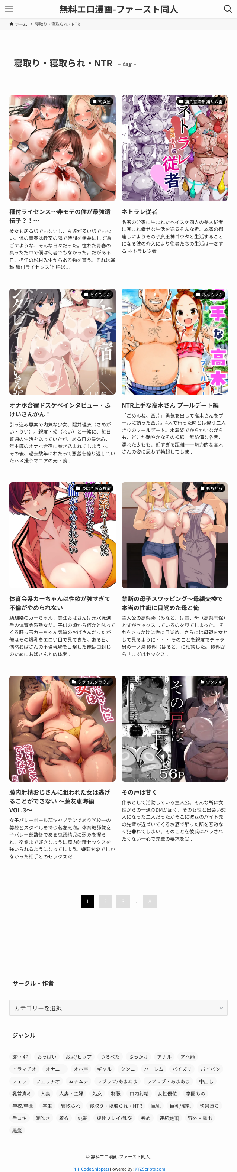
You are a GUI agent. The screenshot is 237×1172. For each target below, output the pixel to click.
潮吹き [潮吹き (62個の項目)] (43, 1117)
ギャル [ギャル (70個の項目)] (104, 1068)
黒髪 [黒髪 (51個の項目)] (17, 1130)
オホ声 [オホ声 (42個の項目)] (81, 1068)
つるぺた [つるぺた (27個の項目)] (110, 1056)
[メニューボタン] (9, 9)
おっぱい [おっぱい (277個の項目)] (47, 1056)
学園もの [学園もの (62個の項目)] (195, 1093)
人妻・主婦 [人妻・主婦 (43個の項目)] (71, 1093)
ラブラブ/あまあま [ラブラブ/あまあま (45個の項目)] (117, 1081)
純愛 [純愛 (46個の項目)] (82, 1117)
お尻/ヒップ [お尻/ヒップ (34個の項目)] (78, 1056)
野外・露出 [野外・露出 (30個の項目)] (200, 1117)
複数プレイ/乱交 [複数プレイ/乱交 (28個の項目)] (114, 1117)
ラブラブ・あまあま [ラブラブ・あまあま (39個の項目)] (168, 1081)
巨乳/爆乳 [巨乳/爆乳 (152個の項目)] (180, 1105)
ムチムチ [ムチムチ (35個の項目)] (78, 1081)
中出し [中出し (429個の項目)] (206, 1081)
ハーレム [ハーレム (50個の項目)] (153, 1068)
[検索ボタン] (228, 9)
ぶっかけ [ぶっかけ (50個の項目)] (138, 1056)
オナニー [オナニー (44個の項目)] (55, 1068)
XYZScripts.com (150, 1169)
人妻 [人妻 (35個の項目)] (45, 1093)
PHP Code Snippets (90, 1169)
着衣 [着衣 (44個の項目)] (64, 1117)
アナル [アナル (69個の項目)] (164, 1056)
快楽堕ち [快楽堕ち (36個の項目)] (209, 1105)
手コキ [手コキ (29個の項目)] (19, 1117)
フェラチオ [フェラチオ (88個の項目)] (48, 1081)
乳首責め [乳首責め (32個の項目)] (22, 1093)
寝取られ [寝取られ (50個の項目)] (70, 1105)
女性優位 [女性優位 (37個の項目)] (167, 1093)
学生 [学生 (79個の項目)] (47, 1105)
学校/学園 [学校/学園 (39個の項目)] (22, 1105)
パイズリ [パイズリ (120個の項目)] (182, 1068)
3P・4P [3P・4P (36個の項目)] (20, 1056)
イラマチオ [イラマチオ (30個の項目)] (24, 1068)
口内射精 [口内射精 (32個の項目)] (139, 1093)
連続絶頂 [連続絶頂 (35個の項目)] (169, 1117)
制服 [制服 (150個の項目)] (116, 1093)
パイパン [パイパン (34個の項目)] (210, 1068)
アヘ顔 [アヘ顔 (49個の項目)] (187, 1056)
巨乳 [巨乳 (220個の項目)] (156, 1105)
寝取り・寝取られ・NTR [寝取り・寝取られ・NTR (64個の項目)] (115, 1105)
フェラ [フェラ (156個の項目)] (19, 1081)
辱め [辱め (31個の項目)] (146, 1117)
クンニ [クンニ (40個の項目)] (128, 1068)
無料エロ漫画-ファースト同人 (118, 8)
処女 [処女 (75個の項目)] (97, 1093)
